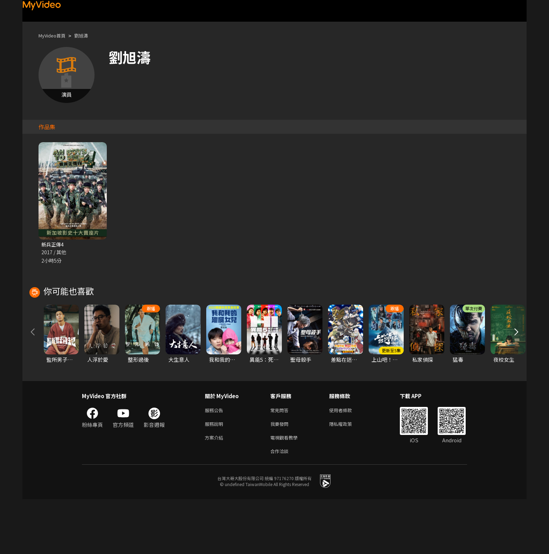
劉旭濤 (87, 35)
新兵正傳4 (53, 244)
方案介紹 (215, 490)
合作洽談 (280, 505)
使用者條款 (346, 461)
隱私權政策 (346, 476)
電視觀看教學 (286, 490)
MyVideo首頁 (54, 35)
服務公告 (215, 461)
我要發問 (280, 476)
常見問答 (280, 461)
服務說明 (215, 476)
